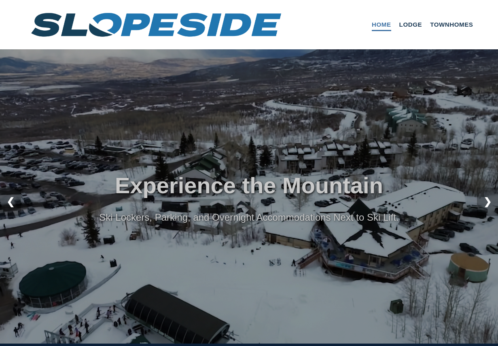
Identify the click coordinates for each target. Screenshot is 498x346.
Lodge (410, 24)
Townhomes (451, 24)
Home (381, 24)
